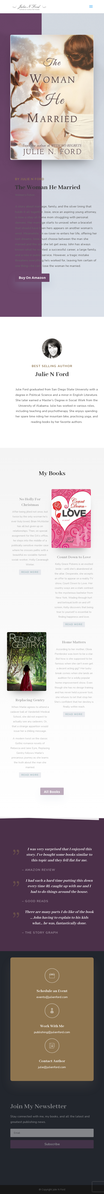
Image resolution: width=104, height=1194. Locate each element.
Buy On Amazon (35, 277)
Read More (30, 572)
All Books (52, 791)
